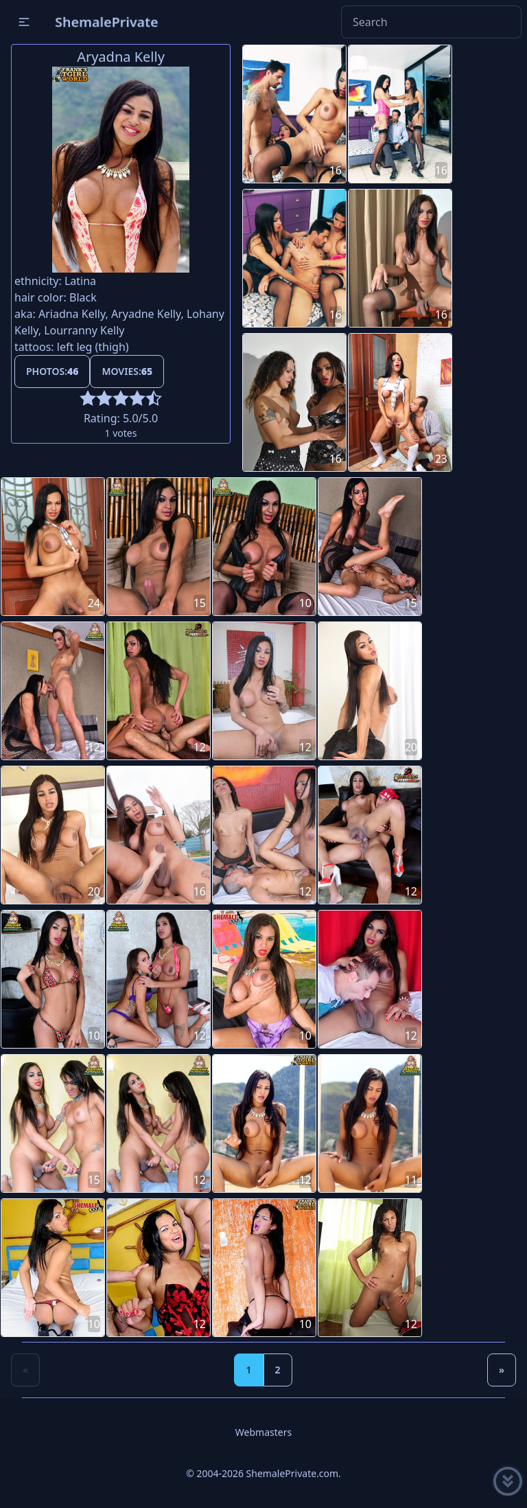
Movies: (127, 371)
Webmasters (263, 1432)
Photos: (52, 371)
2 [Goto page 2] (278, 1369)
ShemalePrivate (106, 21)
